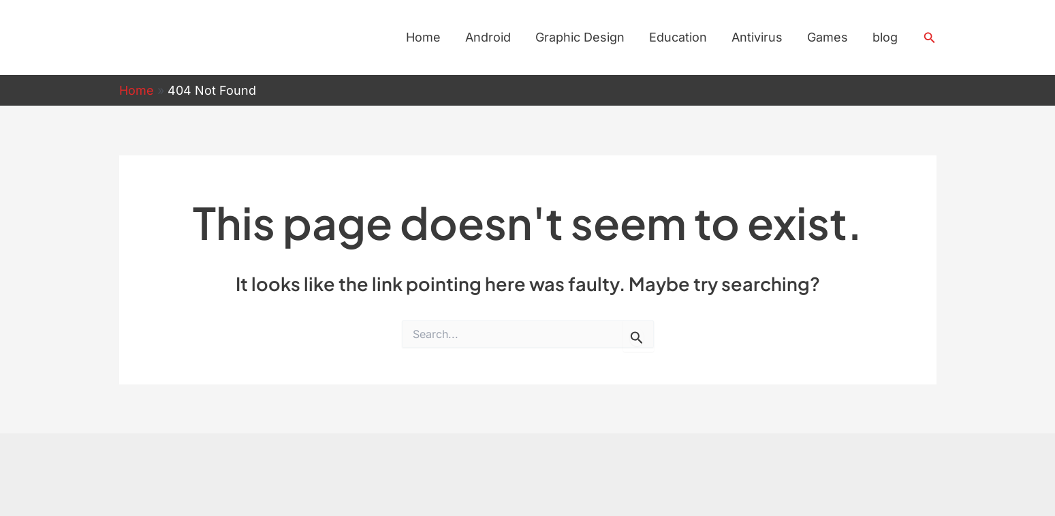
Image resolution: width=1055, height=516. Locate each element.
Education (678, 37)
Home (423, 37)
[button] (930, 37)
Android (488, 37)
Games (827, 37)
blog (885, 37)
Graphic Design (580, 37)
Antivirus (757, 37)
